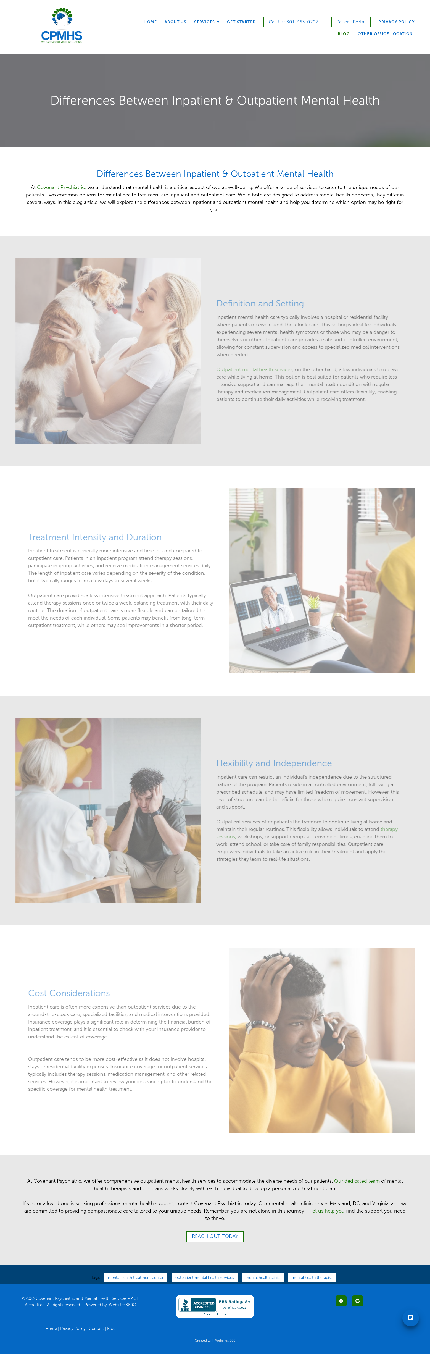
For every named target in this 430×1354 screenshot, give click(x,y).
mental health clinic (263, 1278)
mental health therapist (312, 1278)
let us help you (328, 1211)
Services (206, 22)
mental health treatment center (135, 1278)
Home (150, 22)
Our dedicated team (357, 1181)
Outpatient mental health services (249, 369)
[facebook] (341, 1300)
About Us (175, 22)
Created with (215, 1340)
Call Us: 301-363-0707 (293, 22)
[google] (357, 1300)
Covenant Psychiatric (60, 187)
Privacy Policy (396, 22)
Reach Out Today (215, 1236)
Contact (96, 1328)
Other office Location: (386, 34)
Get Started (241, 22)
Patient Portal (350, 22)
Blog (344, 34)
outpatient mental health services (204, 1278)
